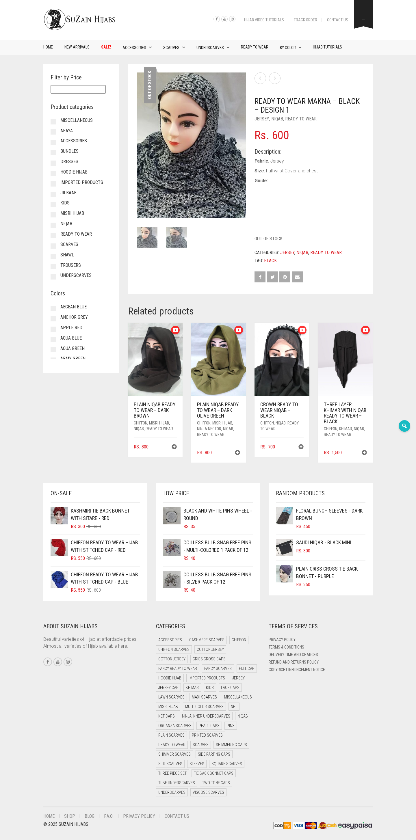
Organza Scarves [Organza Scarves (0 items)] (175, 725)
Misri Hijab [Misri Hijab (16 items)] (168, 706)
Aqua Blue (71, 338)
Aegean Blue (73, 307)
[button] (174, 447)
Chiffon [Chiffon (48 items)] (239, 640)
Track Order (305, 20)
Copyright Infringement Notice (297, 669)
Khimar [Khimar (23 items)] (192, 687)
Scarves (171, 47)
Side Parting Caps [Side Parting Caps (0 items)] (214, 754)
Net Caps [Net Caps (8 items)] (166, 716)
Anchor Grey (74, 317)
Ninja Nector (209, 428)
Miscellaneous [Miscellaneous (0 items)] (238, 697)
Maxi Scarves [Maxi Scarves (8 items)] (204, 697)
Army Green (73, 358)
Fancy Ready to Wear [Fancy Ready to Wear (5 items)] (177, 668)
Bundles (69, 151)
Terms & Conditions (286, 647)
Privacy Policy (282, 639)
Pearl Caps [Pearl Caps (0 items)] (209, 725)
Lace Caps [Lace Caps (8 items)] (230, 687)
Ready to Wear (254, 47)
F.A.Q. (109, 816)
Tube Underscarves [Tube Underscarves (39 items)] (176, 783)
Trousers (70, 265)
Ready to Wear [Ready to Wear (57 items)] (171, 744)
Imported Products (81, 182)
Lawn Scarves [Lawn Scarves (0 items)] (171, 697)
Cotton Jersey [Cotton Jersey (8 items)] (171, 659)
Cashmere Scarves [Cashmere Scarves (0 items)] (206, 640)
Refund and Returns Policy (294, 662)
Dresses (69, 161)
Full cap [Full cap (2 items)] (247, 668)
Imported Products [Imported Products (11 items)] (207, 678)
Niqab (277, 119)
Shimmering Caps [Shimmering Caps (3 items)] (231, 744)
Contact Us (337, 20)
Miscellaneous (76, 120)
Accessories (134, 47)
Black (270, 260)
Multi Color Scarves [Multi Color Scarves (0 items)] (204, 706)
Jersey (262, 119)
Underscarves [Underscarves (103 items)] (171, 792)
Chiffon (140, 423)
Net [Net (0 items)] (234, 706)
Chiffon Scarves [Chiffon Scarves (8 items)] (174, 649)
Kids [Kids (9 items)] (210, 687)
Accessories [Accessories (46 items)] (170, 640)
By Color (288, 47)
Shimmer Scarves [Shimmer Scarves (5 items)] (174, 754)
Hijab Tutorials (327, 47)
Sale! (106, 47)
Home (48, 47)
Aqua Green (72, 348)
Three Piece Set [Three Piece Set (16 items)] (172, 773)
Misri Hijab (159, 423)
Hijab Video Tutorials (264, 20)
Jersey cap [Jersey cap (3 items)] (168, 687)
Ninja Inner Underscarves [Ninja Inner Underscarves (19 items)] (206, 716)
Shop (69, 816)
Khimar (345, 428)
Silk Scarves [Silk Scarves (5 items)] (170, 763)
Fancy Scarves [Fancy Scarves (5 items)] (218, 668)
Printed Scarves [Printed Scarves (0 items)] (207, 735)
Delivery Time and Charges (293, 654)
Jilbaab (68, 192)
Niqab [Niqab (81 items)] (242, 716)
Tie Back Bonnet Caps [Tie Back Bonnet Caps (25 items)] (213, 773)
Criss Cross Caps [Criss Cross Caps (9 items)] (209, 659)
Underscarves (210, 47)
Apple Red (71, 327)
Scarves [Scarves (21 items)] (201, 744)
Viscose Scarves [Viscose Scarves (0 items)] (208, 792)
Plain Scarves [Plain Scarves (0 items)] (171, 735)
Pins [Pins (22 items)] (231, 725)
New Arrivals (77, 47)
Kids (65, 203)
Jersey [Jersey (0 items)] (238, 678)
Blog (89, 816)
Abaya (66, 130)
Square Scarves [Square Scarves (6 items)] (226, 763)
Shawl (67, 255)
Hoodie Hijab (74, 172)
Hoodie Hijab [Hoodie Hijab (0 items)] (169, 678)
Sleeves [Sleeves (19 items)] (197, 763)
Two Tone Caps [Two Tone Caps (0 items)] (216, 783)
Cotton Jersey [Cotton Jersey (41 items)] (210, 649)
